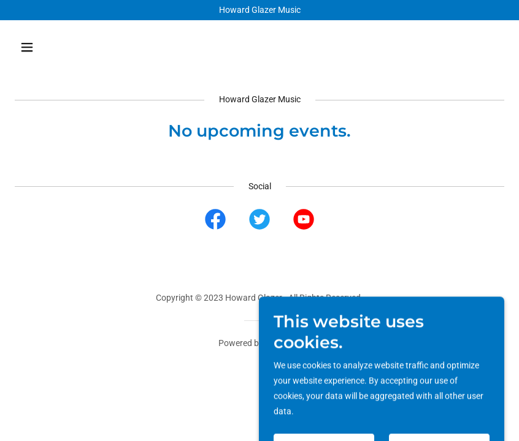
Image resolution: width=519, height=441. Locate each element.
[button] (71, 47)
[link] (215, 221)
